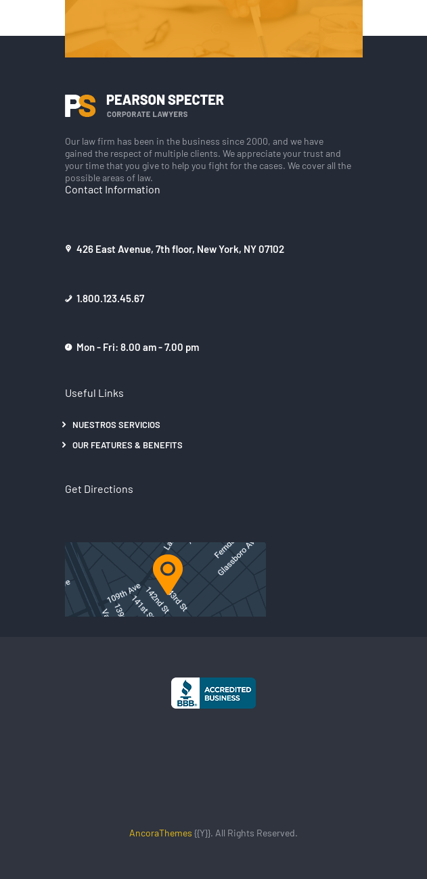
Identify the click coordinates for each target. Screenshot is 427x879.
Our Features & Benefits (127, 444)
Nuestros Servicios (116, 424)
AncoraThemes (160, 832)
